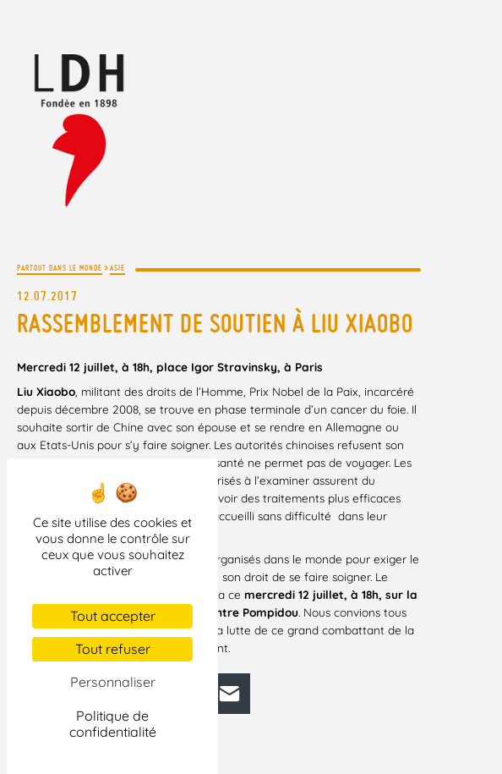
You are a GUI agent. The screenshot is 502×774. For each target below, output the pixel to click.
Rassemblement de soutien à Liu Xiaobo (215, 323)
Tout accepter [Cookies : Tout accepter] (113, 615)
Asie (117, 267)
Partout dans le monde (59, 267)
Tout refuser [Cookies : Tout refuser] (112, 648)
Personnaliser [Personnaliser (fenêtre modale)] (113, 681)
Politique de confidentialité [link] (112, 723)
